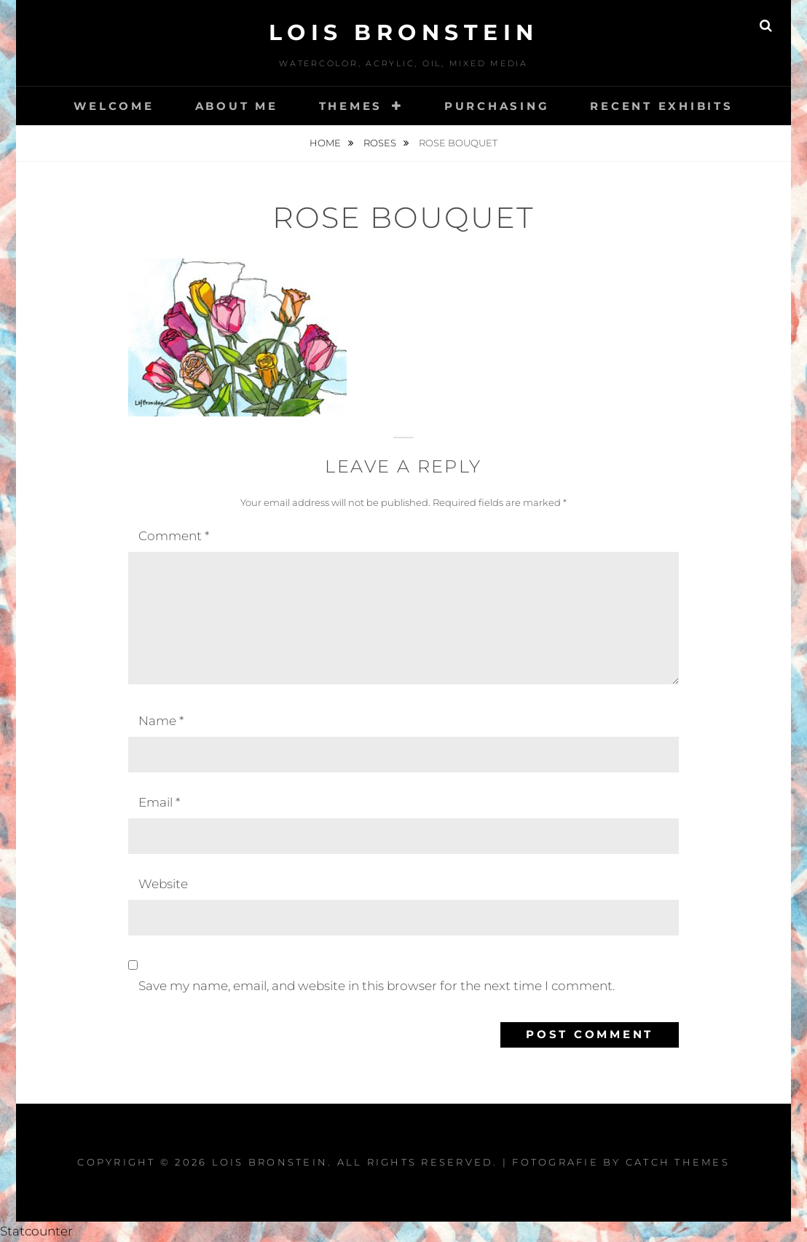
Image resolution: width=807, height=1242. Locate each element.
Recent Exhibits (661, 106)
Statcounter (36, 1231)
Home (326, 143)
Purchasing (497, 106)
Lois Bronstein (404, 32)
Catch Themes (678, 1162)
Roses (380, 143)
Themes (351, 106)
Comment (173, 536)
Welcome (114, 106)
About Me (236, 106)
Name (161, 720)
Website (163, 884)
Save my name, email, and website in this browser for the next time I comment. (376, 985)
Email (159, 802)
